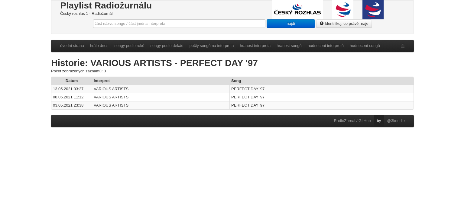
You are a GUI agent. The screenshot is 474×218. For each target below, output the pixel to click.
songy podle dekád (167, 45)
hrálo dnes (99, 45)
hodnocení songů (365, 45)
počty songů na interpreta (212, 45)
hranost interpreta (255, 45)
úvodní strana (72, 45)
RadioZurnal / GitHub (352, 120)
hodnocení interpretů (326, 45)
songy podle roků (129, 45)
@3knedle (396, 120)
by (379, 120)
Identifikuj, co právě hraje (344, 23)
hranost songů (289, 45)
